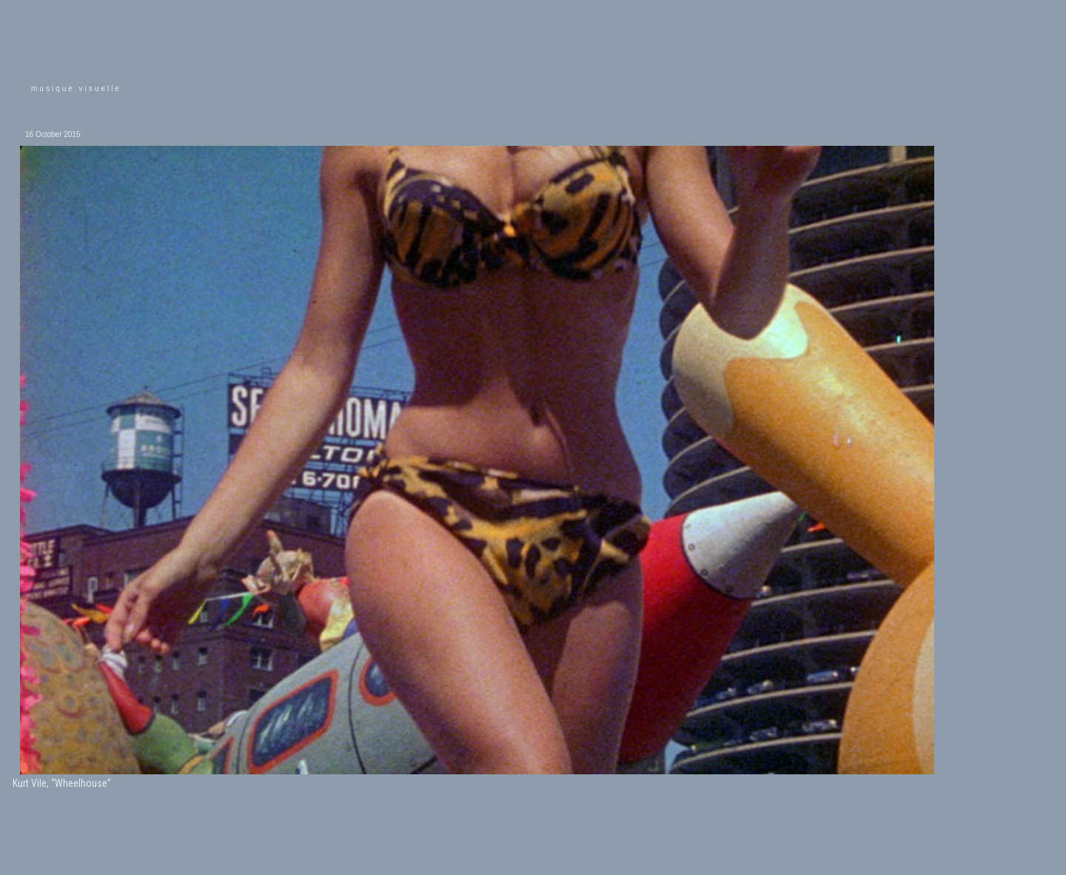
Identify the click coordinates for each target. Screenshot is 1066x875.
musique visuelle (76, 88)
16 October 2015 (53, 134)
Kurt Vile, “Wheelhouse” (62, 783)
